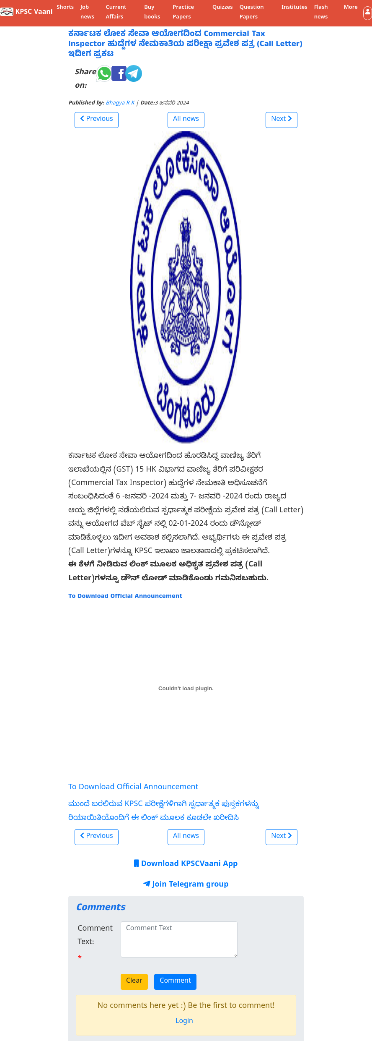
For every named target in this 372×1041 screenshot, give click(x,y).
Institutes (294, 8)
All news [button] (186, 120)
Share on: (85, 80)
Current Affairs (116, 12)
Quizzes (222, 8)
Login (184, 1022)
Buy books (152, 12)
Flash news (321, 12)
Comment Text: (95, 936)
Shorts (65, 8)
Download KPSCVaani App (186, 865)
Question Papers (252, 12)
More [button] (351, 8)
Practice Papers (183, 12)
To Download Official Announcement (133, 788)
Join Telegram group (185, 885)
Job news (87, 12)
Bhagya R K (120, 103)
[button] (367, 13)
